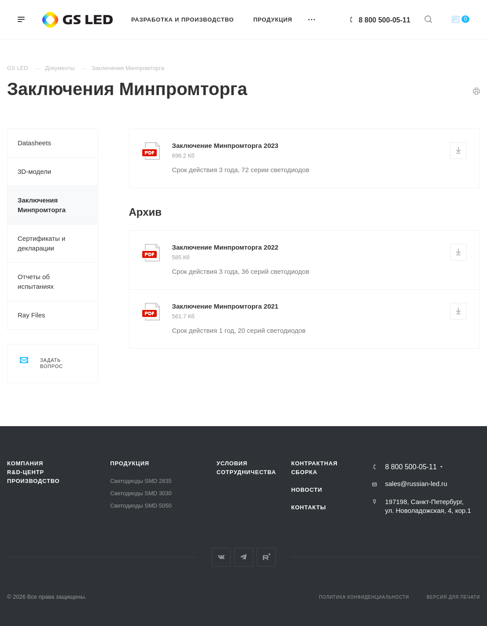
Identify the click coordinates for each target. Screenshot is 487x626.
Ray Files (31, 315)
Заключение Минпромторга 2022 (225, 247)
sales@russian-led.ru (416, 483)
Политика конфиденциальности (364, 597)
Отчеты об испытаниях (36, 281)
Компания (25, 463)
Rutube (266, 557)
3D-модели (34, 171)
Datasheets (34, 143)
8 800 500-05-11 (384, 20)
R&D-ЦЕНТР (25, 472)
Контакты (308, 507)
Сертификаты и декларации (41, 243)
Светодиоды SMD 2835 (140, 481)
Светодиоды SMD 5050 (140, 505)
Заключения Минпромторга (42, 205)
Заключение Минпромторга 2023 (225, 145)
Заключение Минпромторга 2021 (225, 306)
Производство (33, 481)
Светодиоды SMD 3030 (140, 493)
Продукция (129, 463)
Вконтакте (221, 557)
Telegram (243, 557)
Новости (306, 489)
